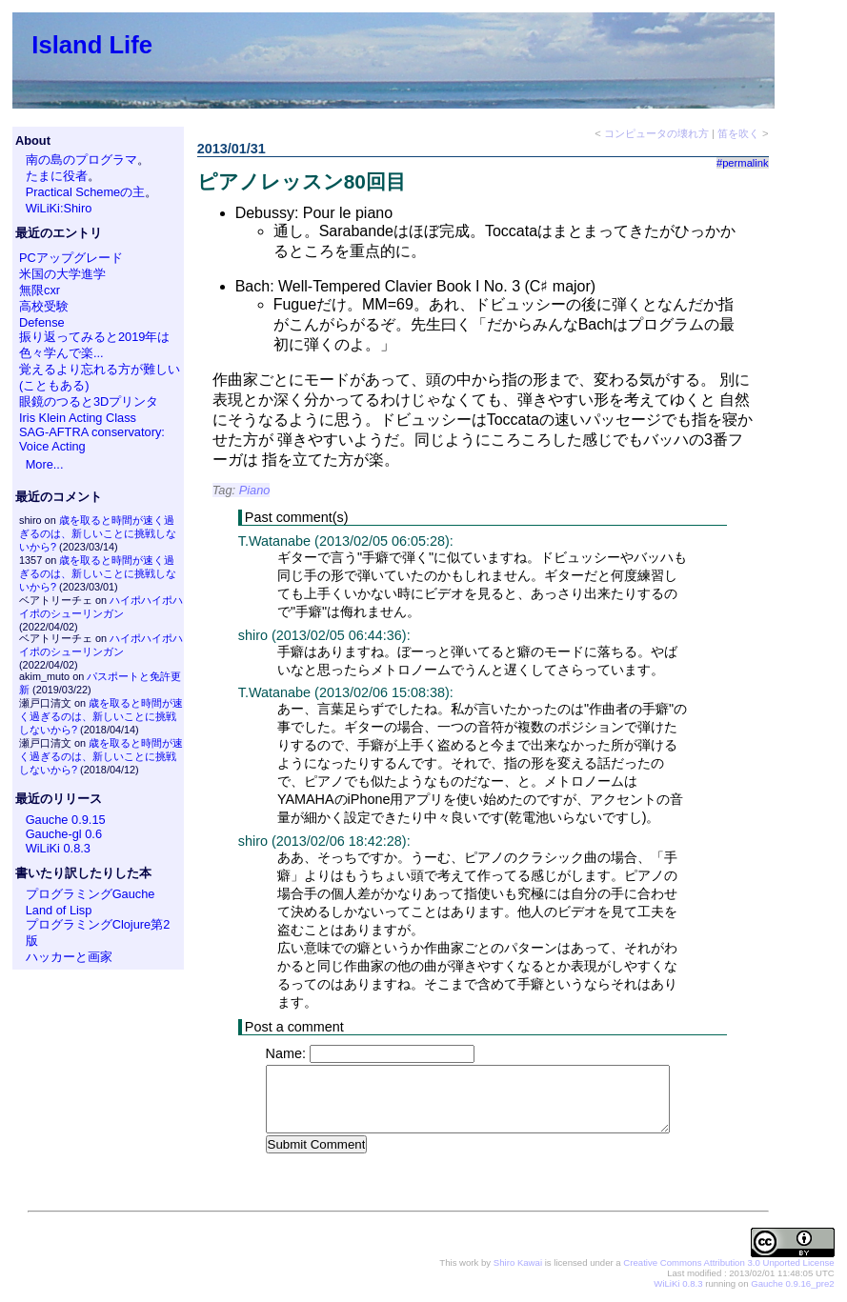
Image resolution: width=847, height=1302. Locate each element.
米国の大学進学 (62, 274)
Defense (42, 322)
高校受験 (44, 306)
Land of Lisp (59, 910)
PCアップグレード (71, 257)
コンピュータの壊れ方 (656, 133)
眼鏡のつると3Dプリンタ (88, 401)
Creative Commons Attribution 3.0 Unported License (728, 1263)
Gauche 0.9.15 (66, 819)
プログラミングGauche (90, 894)
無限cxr (39, 290)
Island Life (91, 44)
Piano (255, 490)
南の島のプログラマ (81, 159)
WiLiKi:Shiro (59, 208)
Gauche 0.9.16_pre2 (792, 1284)
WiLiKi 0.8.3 (58, 848)
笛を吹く (738, 133)
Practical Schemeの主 (86, 192)
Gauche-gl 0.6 (64, 834)
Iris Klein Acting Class (77, 418)
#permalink (742, 163)
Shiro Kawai (518, 1263)
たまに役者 (57, 176)
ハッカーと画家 (69, 957)
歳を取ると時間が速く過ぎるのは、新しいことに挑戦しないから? (97, 533)
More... (45, 464)
